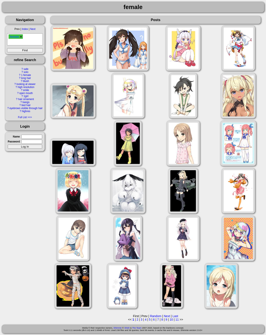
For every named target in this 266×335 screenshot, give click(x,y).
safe (26, 69)
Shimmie (117, 328)
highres (26, 111)
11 (177, 319)
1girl (26, 96)
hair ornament (26, 99)
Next (32, 29)
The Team (136, 328)
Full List (22, 117)
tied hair (26, 105)
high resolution (26, 87)
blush (26, 81)
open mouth (26, 93)
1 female (26, 75)
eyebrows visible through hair (26, 108)
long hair (26, 78)
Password (14, 141)
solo (26, 72)
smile (26, 90)
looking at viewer (26, 84)
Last (175, 316)
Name (16, 136)
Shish (127, 328)
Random (155, 316)
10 (171, 319)
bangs (26, 102)
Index (25, 29)
